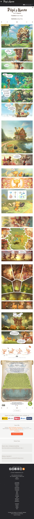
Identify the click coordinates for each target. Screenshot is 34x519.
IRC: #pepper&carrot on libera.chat (17, 476)
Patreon (17, 505)
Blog (17, 492)
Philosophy (17, 487)
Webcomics (17, 483)
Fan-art (17, 486)
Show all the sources (17, 433)
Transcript (17, 410)
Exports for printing (17, 429)
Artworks (17, 485)
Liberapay (17, 503)
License (17, 495)
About (17, 493)
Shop (17, 491)
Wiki (17, 497)
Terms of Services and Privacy (17, 513)
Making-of (17, 498)
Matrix (17, 477)
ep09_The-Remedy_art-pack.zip (19, 427)
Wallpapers (17, 501)
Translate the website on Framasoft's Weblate (17, 512)
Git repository (17, 431)
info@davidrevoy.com (19, 472)
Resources (17, 488)
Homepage (17, 482)
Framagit (17, 496)
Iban (17, 508)
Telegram (17, 478)
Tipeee (17, 506)
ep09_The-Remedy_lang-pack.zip (20, 428)
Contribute (17, 490)
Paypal (17, 507)
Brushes (17, 500)
